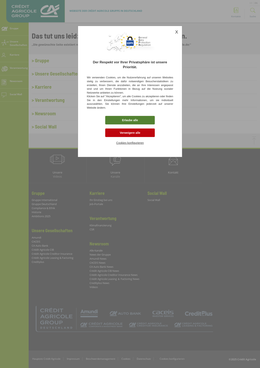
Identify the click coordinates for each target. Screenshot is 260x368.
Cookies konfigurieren (130, 143)
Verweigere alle (130, 132)
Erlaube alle (130, 120)
